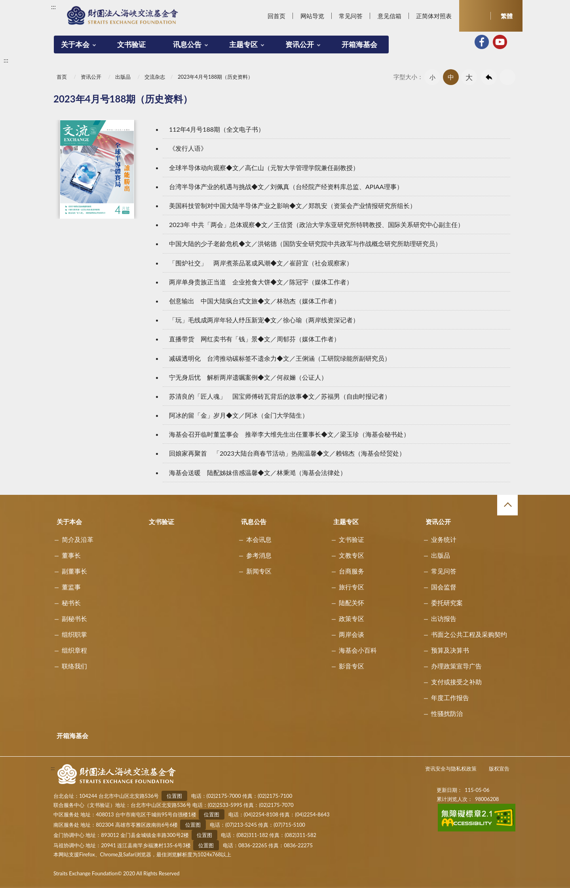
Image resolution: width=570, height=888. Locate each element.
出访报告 (443, 618)
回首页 (276, 15)
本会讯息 (259, 539)
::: (53, 6)
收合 (507, 505)
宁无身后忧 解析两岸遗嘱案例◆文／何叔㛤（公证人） (248, 377)
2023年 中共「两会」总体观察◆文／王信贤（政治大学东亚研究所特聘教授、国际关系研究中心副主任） (316, 224)
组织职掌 (74, 634)
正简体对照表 (434, 15)
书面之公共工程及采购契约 (469, 634)
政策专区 (351, 618)
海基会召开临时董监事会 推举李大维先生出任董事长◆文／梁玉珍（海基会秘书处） (289, 434)
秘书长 (71, 602)
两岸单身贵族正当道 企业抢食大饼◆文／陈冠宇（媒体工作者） (261, 282)
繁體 (507, 15)
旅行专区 (351, 587)
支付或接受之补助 (456, 681)
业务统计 (443, 539)
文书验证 (131, 44)
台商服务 (351, 571)
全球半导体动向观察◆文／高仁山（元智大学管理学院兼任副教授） (264, 167)
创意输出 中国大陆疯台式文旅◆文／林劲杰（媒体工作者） (254, 301)
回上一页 (489, 77)
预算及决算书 (450, 650)
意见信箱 (389, 15)
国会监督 (443, 587)
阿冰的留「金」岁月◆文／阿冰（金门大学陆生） (238, 415)
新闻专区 (259, 571)
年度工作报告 (450, 697)
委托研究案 (447, 602)
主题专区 (243, 44)
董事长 (71, 555)
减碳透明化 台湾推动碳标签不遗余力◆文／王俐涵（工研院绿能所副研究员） (280, 358)
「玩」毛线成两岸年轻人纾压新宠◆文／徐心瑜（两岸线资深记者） (264, 320)
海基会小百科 (358, 650)
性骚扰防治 (447, 713)
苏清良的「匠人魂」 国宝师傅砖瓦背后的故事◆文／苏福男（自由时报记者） (280, 396)
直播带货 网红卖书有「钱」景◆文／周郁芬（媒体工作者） (254, 339)
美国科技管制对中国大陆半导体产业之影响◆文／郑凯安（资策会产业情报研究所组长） (292, 205)
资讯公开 (299, 44)
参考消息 (259, 555)
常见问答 (351, 15)
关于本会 (75, 44)
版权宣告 (499, 768)
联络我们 (74, 666)
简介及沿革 (77, 539)
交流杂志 (154, 77)
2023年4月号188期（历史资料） (215, 77)
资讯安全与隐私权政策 (451, 768)
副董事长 (74, 571)
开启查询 (475, 16)
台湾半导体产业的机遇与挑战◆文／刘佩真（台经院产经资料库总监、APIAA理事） (286, 186)
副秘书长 (74, 618)
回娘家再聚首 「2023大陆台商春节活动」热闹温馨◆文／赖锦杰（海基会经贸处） (287, 453)
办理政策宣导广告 (456, 666)
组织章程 (74, 650)
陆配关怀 (351, 602)
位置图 (174, 796)
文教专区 (351, 555)
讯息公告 (187, 44)
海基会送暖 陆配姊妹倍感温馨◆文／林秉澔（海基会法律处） (257, 472)
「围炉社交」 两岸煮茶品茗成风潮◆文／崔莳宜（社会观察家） (261, 263)
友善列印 (507, 77)
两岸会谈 (351, 634)
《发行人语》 (188, 148)
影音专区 (351, 666)
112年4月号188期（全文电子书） (216, 129)
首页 (62, 77)
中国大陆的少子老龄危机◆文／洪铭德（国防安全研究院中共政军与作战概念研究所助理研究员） (305, 243)
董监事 (71, 587)
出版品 (123, 77)
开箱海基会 (359, 44)
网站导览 (312, 15)
